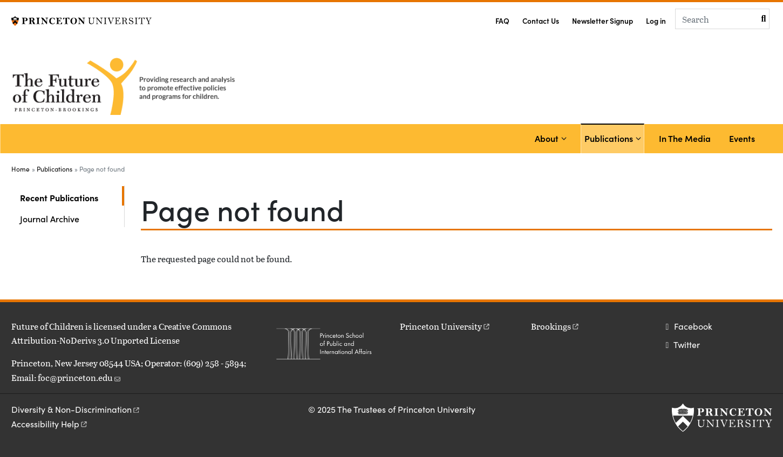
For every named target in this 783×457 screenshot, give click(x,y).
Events (742, 138)
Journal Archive (49, 218)
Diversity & (76, 409)
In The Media (685, 138)
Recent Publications (72, 196)
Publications (610, 137)
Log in (656, 21)
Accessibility (49, 423)
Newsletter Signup (602, 21)
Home (20, 169)
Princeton (445, 326)
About (547, 138)
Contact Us (540, 21)
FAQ (502, 21)
